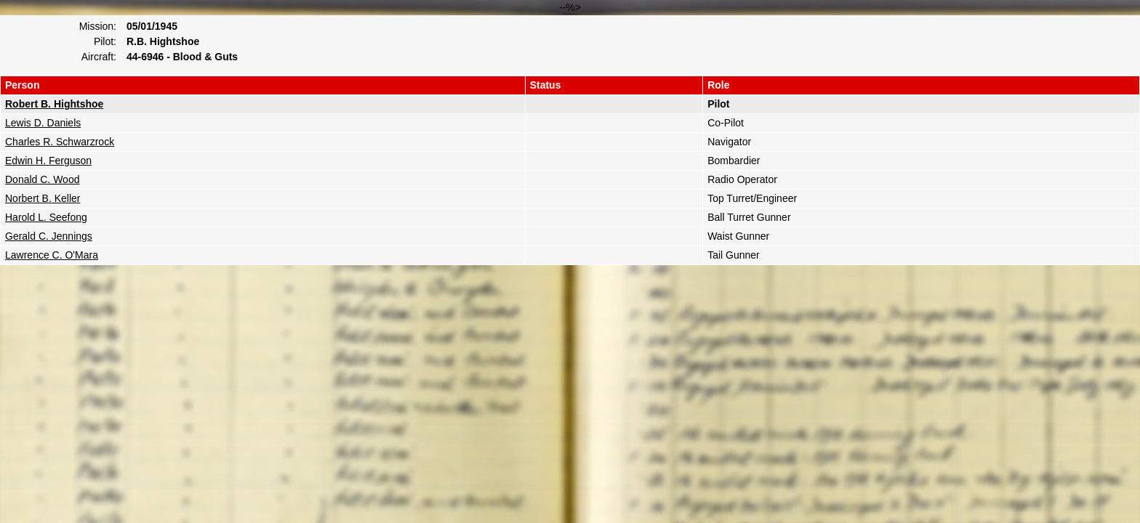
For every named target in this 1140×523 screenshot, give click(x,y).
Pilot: (105, 41)
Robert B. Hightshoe (54, 104)
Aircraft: (98, 56)
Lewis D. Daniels (43, 123)
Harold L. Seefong (46, 217)
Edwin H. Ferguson (48, 160)
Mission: (97, 26)
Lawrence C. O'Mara (51, 255)
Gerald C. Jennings (48, 236)
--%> (570, 133)
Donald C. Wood (42, 179)
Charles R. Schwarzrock (59, 141)
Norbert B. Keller (42, 198)
